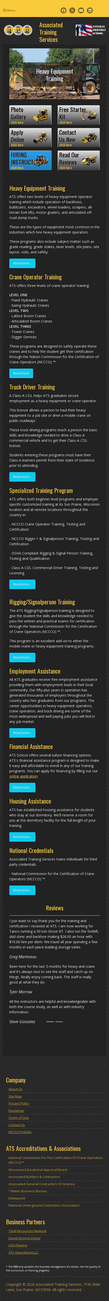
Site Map (15, 1096)
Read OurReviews (78, 160)
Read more (21, 373)
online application (23, 776)
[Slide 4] (47, 92)
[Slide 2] (33, 92)
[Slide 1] (26, 92)
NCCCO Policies (20, 1132)
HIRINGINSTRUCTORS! (30, 160)
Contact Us (17, 1125)
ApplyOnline (30, 138)
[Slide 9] (82, 92)
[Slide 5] (54, 92)
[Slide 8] (75, 92)
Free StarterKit (78, 115)
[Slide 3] (40, 92)
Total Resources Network (28, 1231)
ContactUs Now (78, 138)
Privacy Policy (19, 1103)
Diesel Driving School (24, 1238)
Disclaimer (16, 1110)
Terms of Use (19, 1117)
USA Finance (18, 1245)
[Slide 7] (68, 92)
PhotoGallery (30, 115)
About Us (15, 1089)
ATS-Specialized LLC (24, 1252)
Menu (9, 10)
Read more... (22, 263)
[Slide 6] (61, 92)
